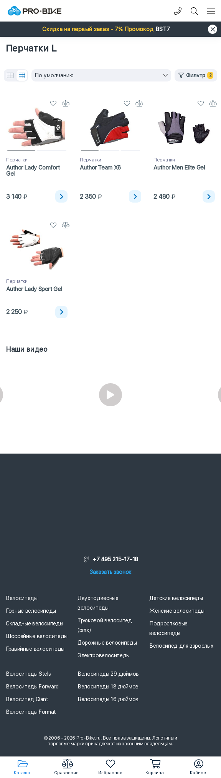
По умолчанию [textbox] (54, 75)
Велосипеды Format (31, 712)
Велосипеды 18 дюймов (108, 686)
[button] (110, 29)
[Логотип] (34, 11)
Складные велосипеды (34, 623)
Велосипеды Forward (32, 686)
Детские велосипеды (176, 598)
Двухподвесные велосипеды (98, 603)
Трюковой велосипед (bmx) (105, 625)
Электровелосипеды (104, 655)
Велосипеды (22, 598)
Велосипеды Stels (28, 674)
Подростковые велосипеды (168, 628)
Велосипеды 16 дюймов (108, 699)
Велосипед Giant (27, 699)
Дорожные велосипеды (107, 643)
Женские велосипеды (177, 611)
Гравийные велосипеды (35, 649)
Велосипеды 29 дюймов (108, 674)
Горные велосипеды (31, 611)
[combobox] (101, 75)
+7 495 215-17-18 (110, 559)
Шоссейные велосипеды (37, 636)
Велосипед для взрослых (181, 646)
